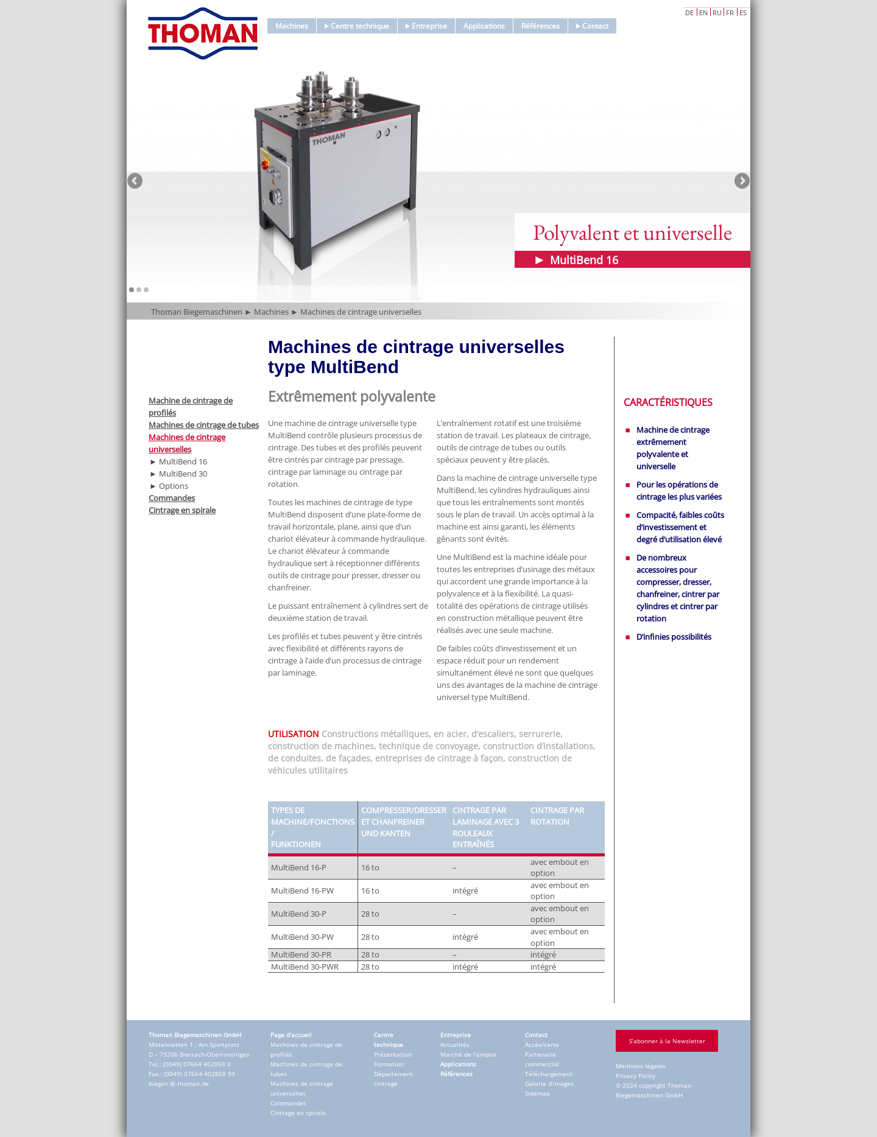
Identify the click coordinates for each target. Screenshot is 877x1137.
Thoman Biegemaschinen (196, 311)
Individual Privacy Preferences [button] (710, 1102)
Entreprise (426, 26)
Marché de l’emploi (468, 1054)
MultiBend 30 (183, 473)
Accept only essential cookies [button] (709, 1066)
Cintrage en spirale (182, 510)
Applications (484, 26)
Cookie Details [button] (667, 1129)
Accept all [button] (709, 994)
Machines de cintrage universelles (360, 311)
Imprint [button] (764, 1129)
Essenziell (579, 951)
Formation (389, 1064)
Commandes (172, 497)
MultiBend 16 (183, 461)
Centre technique (357, 26)
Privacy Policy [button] (721, 1129)
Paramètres (632, 924)
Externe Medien (819, 951)
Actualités (455, 1044)
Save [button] (710, 1030)
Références (540, 26)
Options (173, 485)
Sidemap (537, 1093)
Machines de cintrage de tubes (204, 424)
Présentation (393, 1054)
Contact (592, 26)
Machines (291, 26)
